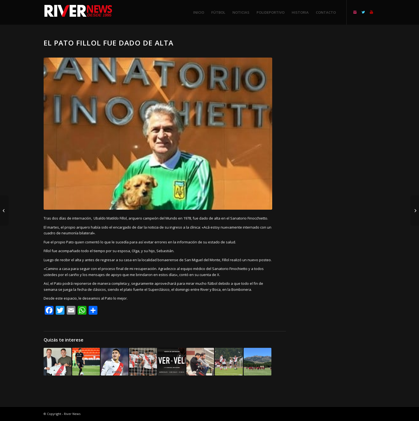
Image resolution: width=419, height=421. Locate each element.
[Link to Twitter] (363, 12)
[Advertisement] (337, 120)
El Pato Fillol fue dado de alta (108, 43)
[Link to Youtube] (371, 12)
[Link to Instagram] (355, 12)
